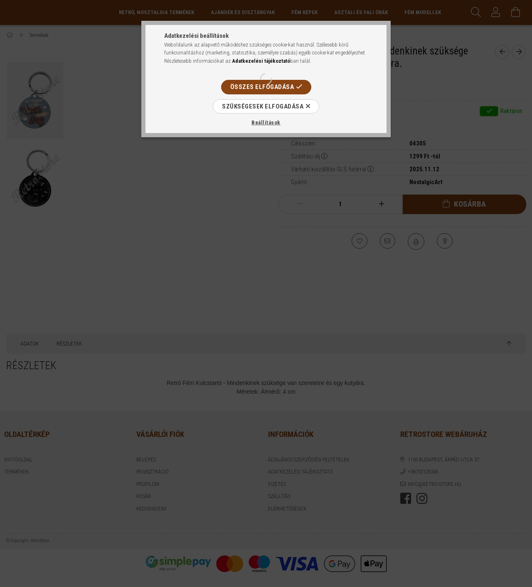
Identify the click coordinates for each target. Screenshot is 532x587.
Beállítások (266, 122)
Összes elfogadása (262, 87)
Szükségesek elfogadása (262, 106)
